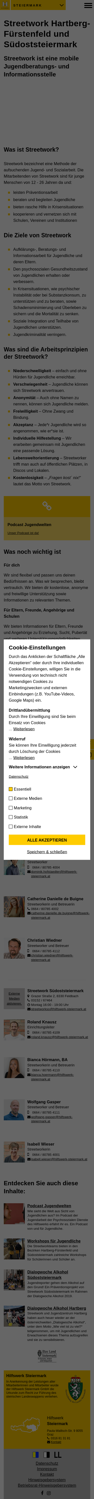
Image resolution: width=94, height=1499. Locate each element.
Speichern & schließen (47, 852)
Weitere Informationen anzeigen (39, 767)
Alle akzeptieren (47, 840)
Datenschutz (19, 776)
